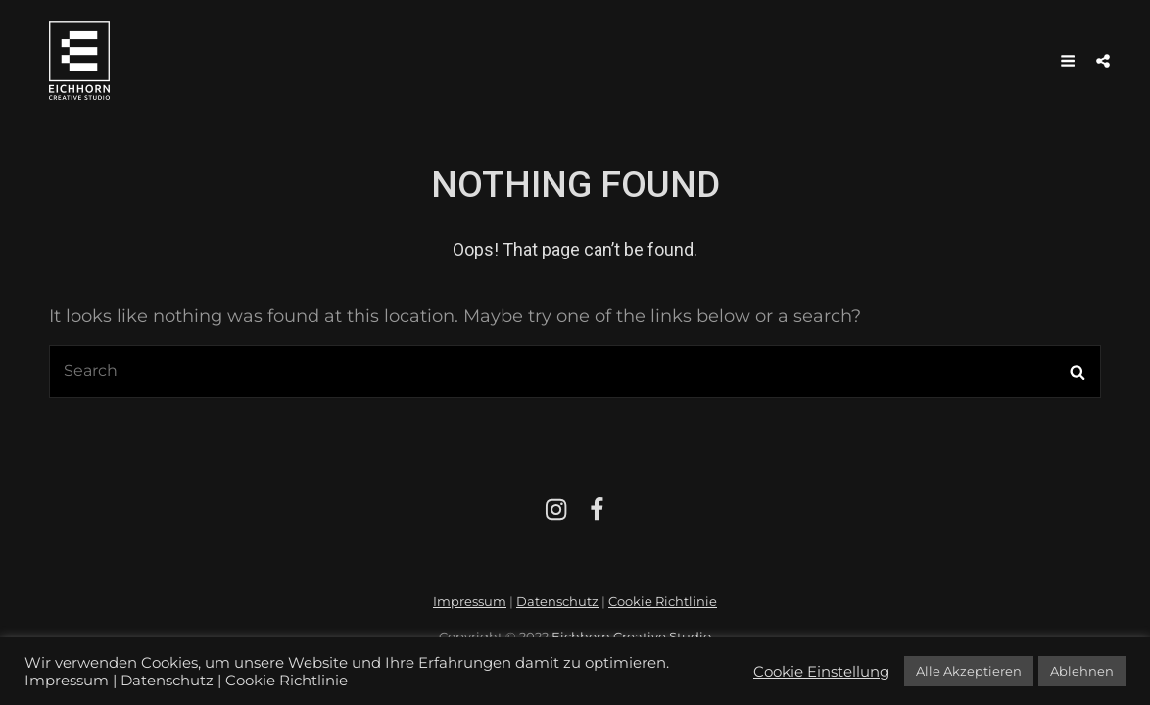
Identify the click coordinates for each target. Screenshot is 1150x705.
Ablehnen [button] (1082, 671)
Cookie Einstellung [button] (821, 672)
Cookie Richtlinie (662, 601)
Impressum (469, 601)
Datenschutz (557, 601)
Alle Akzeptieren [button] (969, 671)
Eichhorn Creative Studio (631, 636)
